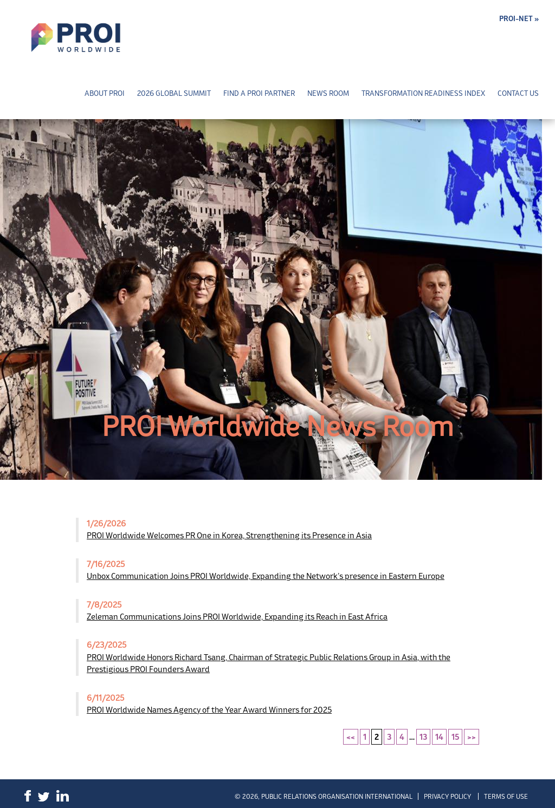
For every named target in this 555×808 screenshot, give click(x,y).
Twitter (43, 797)
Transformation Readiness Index (423, 93)
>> (471, 736)
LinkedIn (62, 796)
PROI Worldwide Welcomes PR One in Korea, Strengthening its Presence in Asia (229, 535)
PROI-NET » (519, 19)
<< (350, 736)
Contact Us (518, 93)
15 (455, 736)
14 (439, 736)
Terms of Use (506, 796)
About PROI (105, 93)
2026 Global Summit (174, 93)
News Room (328, 93)
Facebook (27, 796)
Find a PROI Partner (259, 93)
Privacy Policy (447, 796)
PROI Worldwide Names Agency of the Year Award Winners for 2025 (209, 709)
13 (423, 736)
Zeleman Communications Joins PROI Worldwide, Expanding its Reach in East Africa (237, 616)
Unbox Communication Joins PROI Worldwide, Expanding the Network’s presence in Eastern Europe (265, 576)
